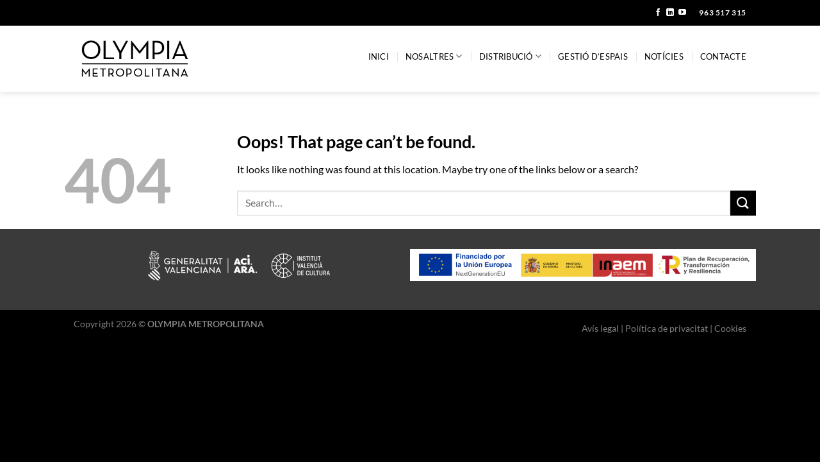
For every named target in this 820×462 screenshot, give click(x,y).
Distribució (510, 56)
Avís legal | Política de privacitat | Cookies (664, 328)
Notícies (664, 56)
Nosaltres (434, 56)
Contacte (723, 56)
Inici (378, 56)
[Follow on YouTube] (682, 12)
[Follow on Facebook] (658, 12)
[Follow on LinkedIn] (670, 12)
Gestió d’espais (593, 56)
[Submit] (743, 203)
